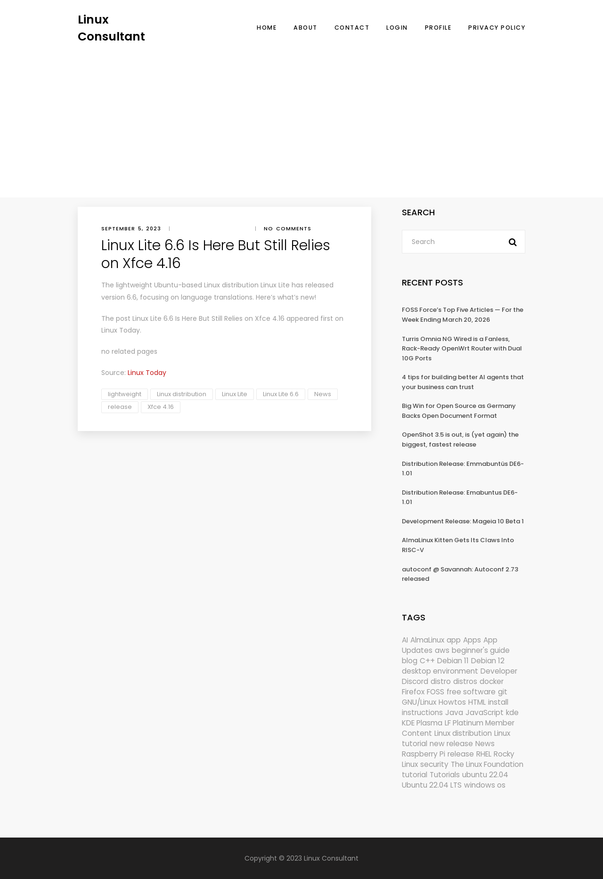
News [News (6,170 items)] (485, 744)
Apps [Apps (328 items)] (472, 640)
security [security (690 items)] (434, 764)
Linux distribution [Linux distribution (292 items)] (463, 733)
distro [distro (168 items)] (441, 681)
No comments (287, 228)
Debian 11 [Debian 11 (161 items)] (453, 661)
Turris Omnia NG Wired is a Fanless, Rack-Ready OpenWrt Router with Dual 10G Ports (462, 348)
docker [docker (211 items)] (492, 681)
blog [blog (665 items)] (409, 661)
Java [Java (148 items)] (454, 712)
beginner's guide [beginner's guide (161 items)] (481, 650)
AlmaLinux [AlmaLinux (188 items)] (427, 640)
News (322, 394)
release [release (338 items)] (461, 754)
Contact (352, 28)
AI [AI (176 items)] (405, 640)
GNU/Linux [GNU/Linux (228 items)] (419, 702)
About (305, 28)
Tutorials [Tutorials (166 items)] (445, 775)
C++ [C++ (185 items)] (427, 661)
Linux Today (120, 330)
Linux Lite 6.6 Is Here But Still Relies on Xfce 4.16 (208, 318)
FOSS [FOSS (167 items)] (435, 692)
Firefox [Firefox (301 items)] (413, 692)
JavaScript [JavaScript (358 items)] (484, 712)
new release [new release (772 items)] (451, 744)
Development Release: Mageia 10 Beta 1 (463, 521)
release (120, 406)
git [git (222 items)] (502, 692)
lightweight (124, 394)
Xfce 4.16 (160, 406)
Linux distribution (181, 394)
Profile (438, 28)
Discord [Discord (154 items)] (415, 681)
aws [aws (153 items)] (442, 650)
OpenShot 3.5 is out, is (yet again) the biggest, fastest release (460, 439)
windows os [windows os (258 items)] (484, 785)
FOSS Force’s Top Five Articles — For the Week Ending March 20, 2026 (462, 314)
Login (397, 28)
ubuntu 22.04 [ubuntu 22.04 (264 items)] (485, 775)
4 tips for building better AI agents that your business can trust (463, 382)
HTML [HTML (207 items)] (477, 702)
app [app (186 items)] (454, 640)
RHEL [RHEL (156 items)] (483, 754)
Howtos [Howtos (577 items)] (452, 702)
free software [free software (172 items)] (471, 692)
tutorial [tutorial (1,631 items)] (414, 775)
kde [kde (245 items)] (512, 712)
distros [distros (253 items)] (465, 681)
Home (267, 28)
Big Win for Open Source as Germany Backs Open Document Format (459, 410)
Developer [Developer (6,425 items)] (499, 671)
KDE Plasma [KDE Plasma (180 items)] (422, 723)
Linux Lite (234, 394)
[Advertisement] (301, 115)
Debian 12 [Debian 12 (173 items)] (488, 661)
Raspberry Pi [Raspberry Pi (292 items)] (423, 754)
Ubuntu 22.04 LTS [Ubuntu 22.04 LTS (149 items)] (432, 785)
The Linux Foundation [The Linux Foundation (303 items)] (487, 764)
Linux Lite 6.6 (281, 394)
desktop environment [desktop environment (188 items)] (440, 671)
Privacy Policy (496, 28)
